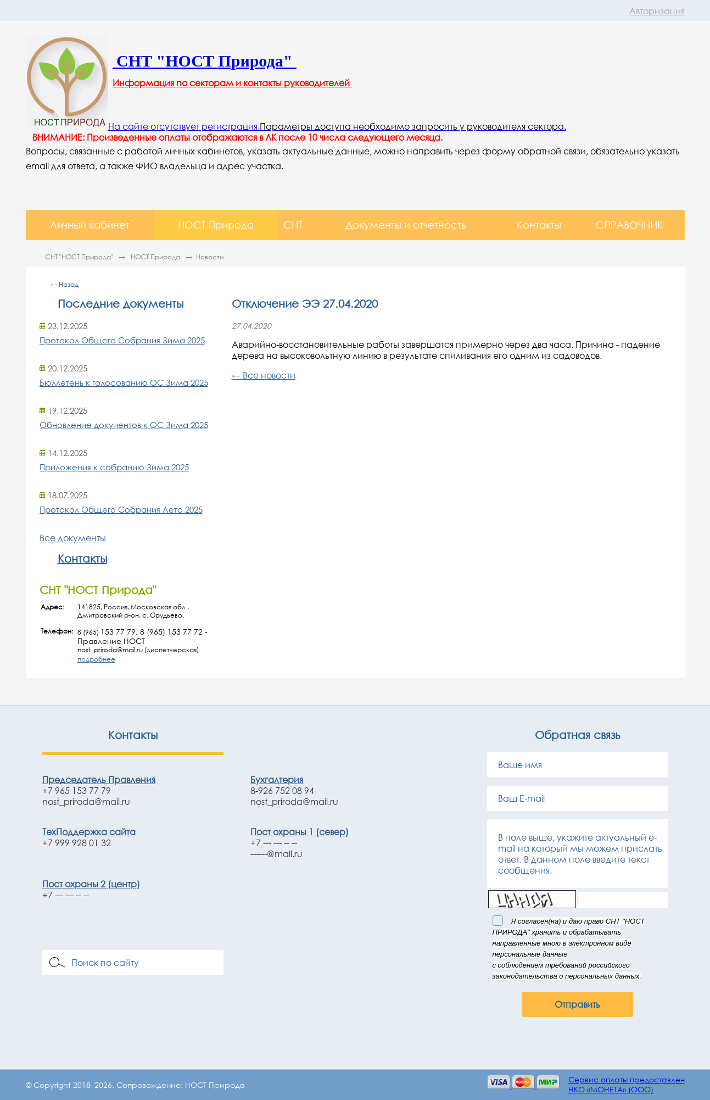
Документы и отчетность (405, 225)
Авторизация (657, 10)
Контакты (539, 225)
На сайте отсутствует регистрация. (184, 126)
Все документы (73, 537)
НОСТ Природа (216, 225)
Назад (69, 284)
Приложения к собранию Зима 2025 (114, 467)
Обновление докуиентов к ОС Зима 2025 (124, 425)
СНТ (293, 225)
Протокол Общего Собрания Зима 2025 (122, 340)
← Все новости (263, 375)
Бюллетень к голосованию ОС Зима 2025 (124, 382)
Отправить (577, 1004)
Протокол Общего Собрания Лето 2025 (121, 509)
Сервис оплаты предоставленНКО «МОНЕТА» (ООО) (626, 1084)
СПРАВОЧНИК (629, 225)
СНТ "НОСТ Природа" (80, 257)
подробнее (96, 659)
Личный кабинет (90, 225)
